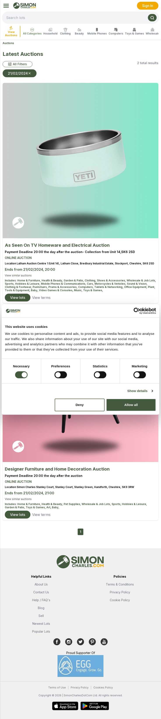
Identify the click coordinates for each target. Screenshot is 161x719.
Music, (78, 290)
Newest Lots (41, 623)
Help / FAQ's (41, 600)
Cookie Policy (120, 600)
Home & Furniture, (29, 280)
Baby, (35, 290)
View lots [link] (17, 297)
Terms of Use (57, 687)
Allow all (131, 405)
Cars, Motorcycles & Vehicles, (107, 283)
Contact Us (41, 592)
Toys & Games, (93, 290)
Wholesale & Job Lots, (141, 280)
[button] (17, 64)
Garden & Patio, (74, 280)
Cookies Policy (103, 687)
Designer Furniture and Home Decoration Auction (57, 469)
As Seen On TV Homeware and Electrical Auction (57, 245)
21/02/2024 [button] (19, 73)
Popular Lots (41, 631)
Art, (49, 507)
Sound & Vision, (137, 283)
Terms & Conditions (120, 584)
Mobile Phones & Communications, (64, 283)
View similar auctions (18, 275)
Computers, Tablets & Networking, (101, 287)
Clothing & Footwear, (19, 287)
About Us (41, 584)
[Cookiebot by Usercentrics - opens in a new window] (137, 311)
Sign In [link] (147, 5)
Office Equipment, (136, 287)
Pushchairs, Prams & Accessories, (55, 287)
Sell (41, 616)
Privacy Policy (120, 592)
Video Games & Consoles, (56, 290)
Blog (41, 608)
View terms (41, 297)
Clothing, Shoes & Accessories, (106, 280)
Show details (137, 391)
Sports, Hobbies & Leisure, (23, 283)
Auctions (8, 43)
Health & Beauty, (53, 280)
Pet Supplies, (73, 504)
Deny (79, 405)
